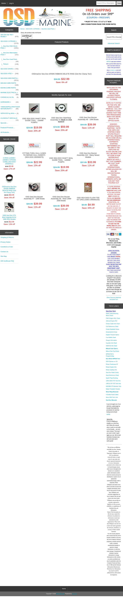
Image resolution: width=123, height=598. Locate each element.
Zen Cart (74, 595)
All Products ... (5, 132)
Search (113, 30)
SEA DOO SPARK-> (9, 69)
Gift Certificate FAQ (7, 261)
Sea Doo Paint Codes (112, 374)
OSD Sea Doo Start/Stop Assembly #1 (61, 120)
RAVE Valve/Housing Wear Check (112, 316)
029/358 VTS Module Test (113, 388)
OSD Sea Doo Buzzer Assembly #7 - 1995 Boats (34, 198)
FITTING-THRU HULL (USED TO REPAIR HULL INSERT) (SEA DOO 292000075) (34, 155)
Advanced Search (114, 45)
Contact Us (4, 251)
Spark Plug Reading (112, 380)
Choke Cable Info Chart (113, 325)
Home (3, 3)
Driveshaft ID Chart (111, 334)
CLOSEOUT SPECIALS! (9, 118)
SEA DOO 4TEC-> (9, 74)
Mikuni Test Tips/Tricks (112, 353)
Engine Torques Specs (112, 336)
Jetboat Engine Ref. (112, 322)
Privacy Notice (5, 242)
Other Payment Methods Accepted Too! (114, 300)
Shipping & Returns (7, 237)
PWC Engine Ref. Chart (113, 320)
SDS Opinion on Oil (111, 363)
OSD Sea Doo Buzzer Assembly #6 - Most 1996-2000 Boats (61, 199)
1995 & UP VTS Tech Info (113, 385)
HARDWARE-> (9, 102)
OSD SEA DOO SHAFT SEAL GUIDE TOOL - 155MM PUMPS (34, 120)
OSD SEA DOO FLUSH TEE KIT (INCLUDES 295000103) (88, 199)
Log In (11, 3)
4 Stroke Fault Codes (112, 396)
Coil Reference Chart (112, 328)
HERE (108, 63)
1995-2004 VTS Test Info (113, 382)
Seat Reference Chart (112, 377)
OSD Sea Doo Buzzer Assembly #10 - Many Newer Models (88, 155)
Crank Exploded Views (112, 331)
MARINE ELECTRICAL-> (9, 93)
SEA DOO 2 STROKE (33, 29)
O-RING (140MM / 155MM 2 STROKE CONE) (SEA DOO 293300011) (9, 155)
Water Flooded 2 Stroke (113, 391)
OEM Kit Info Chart (111, 347)
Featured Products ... (8, 128)
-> (9, 41)
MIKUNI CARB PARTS (9, 83)
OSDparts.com (60, 595)
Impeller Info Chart (111, 345)
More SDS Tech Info (112, 399)
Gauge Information (111, 342)
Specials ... (4, 123)
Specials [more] (9, 139)
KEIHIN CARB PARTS (9, 88)
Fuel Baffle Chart (111, 339)
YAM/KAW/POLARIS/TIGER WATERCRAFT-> (9, 108)
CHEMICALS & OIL (9, 97)
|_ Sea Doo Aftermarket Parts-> (9, 54)
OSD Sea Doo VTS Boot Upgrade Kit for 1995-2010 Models (9, 211)
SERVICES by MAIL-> (9, 113)
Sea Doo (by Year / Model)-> (9, 36)
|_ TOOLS (9, 64)
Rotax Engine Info (111, 369)
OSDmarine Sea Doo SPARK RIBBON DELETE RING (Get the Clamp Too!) (9, 183)
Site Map (4, 256)
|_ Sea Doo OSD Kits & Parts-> (9, 47)
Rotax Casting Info (111, 371)
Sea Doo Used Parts (47, 29)
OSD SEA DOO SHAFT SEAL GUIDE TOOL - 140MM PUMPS (61, 160)
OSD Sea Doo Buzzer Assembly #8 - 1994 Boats (88, 118)
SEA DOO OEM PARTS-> (9, 78)
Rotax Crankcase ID (112, 366)
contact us (113, 72)
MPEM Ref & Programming (110, 356)
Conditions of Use (7, 247)
